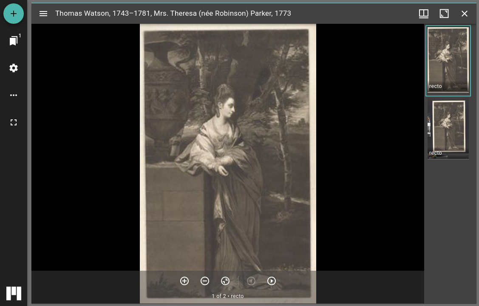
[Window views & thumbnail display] (424, 13)
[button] (448, 60)
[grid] (450, 163)
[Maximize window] (444, 13)
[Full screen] (13, 122)
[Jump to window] (13, 41)
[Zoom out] (205, 281)
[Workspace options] (13, 95)
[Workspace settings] (13, 68)
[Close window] (464, 13)
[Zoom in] (184, 281)
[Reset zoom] (225, 281)
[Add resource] (13, 13)
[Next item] (271, 281)
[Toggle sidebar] (43, 13)
